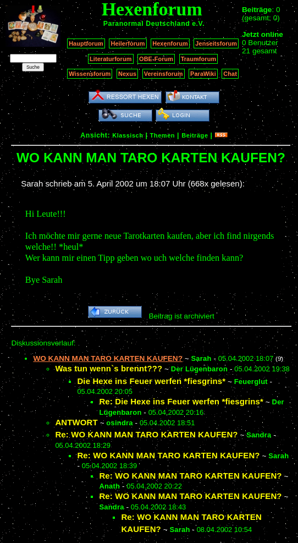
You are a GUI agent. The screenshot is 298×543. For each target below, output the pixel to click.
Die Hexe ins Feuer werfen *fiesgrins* (151, 381)
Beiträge (194, 135)
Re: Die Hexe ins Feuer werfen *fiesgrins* (181, 401)
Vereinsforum (163, 73)
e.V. (198, 24)
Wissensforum (90, 73)
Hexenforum (170, 43)
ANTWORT (76, 422)
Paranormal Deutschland (146, 24)
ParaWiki (203, 73)
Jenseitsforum (216, 43)
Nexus (127, 73)
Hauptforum (86, 43)
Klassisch (127, 135)
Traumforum (199, 59)
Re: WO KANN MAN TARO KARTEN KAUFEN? (146, 434)
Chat (230, 73)
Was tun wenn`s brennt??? (108, 368)
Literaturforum (110, 59)
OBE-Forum (156, 59)
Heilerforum (128, 43)
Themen (162, 135)
